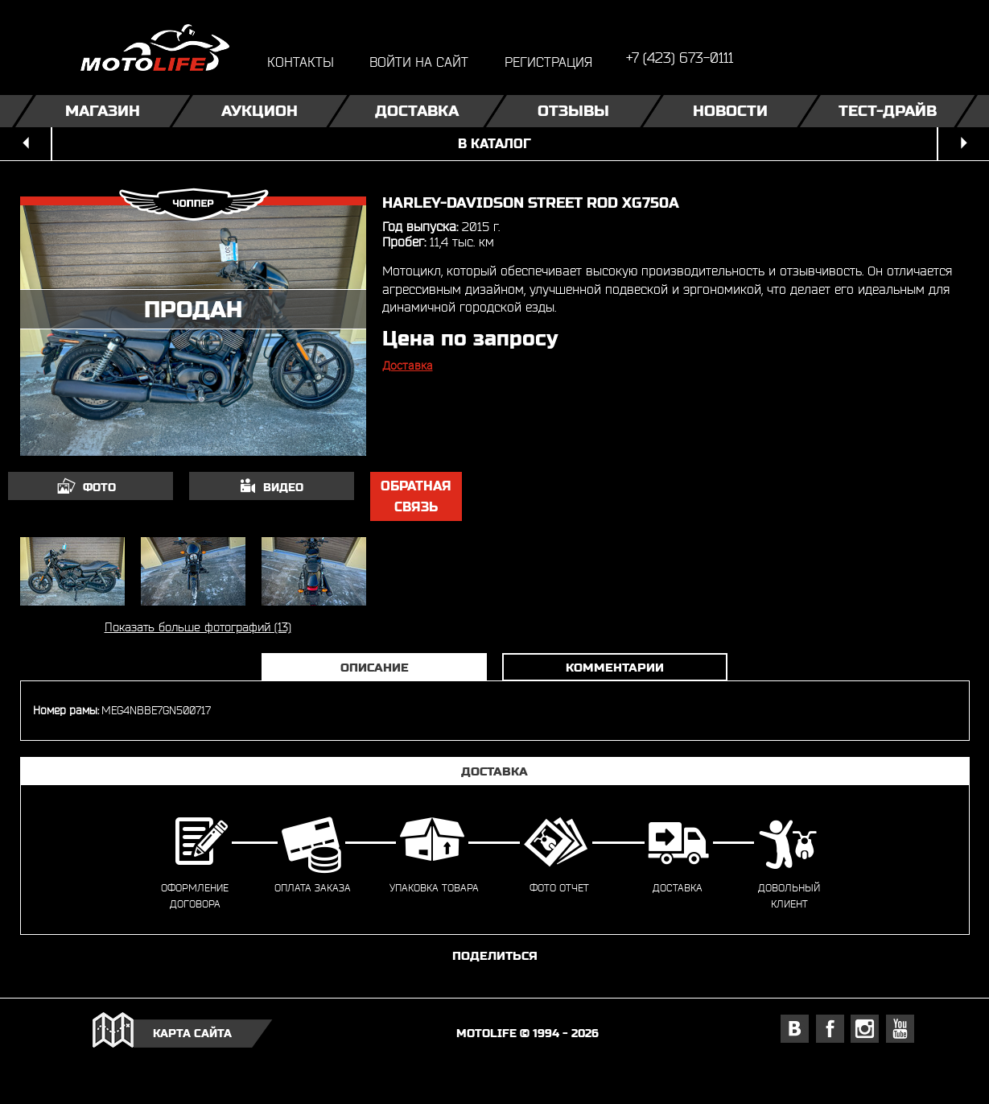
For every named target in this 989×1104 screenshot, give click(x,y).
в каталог (494, 143)
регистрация (548, 61)
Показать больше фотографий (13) (198, 627)
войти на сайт (418, 61)
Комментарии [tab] (615, 667)
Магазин (102, 110)
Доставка (416, 110)
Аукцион (259, 110)
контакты (300, 61)
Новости (730, 110)
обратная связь (416, 496)
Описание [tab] (374, 667)
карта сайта (192, 1033)
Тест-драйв (887, 110)
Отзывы (573, 110)
